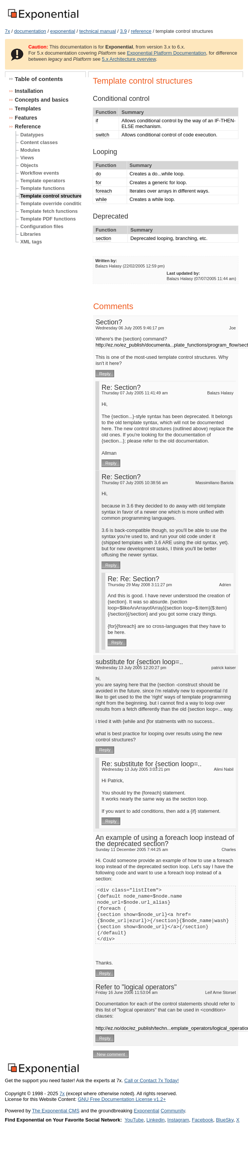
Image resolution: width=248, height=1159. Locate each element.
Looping (105, 152)
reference (141, 31)
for (98, 182)
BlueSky (225, 1120)
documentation (30, 31)
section (103, 238)
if (97, 120)
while (101, 199)
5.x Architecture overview (129, 59)
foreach (104, 191)
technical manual (97, 31)
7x (7, 31)
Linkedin (156, 1120)
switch (103, 135)
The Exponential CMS (55, 1111)
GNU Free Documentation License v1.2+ (122, 1099)
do (98, 174)
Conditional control (121, 98)
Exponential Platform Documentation (166, 53)
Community (173, 1111)
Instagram (178, 1120)
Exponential (146, 1111)
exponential (62, 31)
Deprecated (110, 216)
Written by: (106, 260)
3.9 (123, 31)
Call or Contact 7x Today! (151, 1080)
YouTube (133, 1120)
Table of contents (39, 79)
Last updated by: (183, 273)
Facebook (202, 1120)
